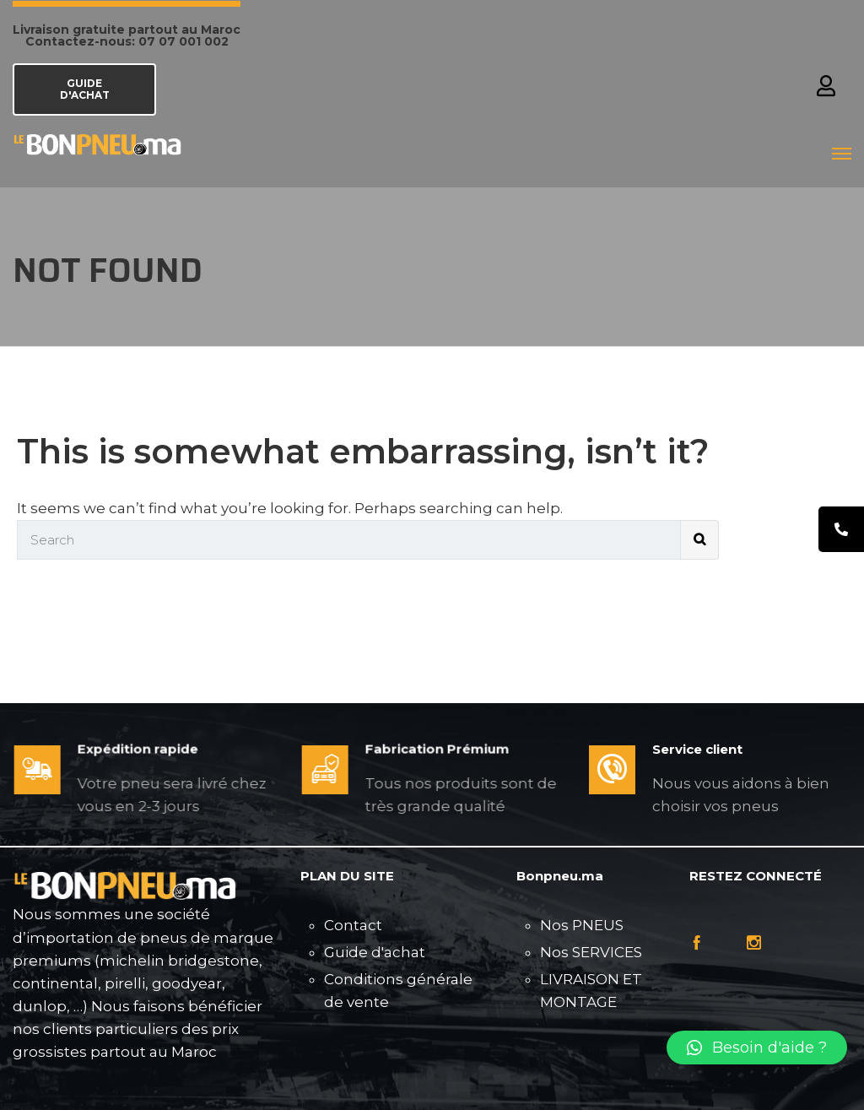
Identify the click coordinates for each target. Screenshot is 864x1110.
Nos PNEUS (582, 925)
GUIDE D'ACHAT (85, 89)
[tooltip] (841, 529)
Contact (353, 925)
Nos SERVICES (591, 952)
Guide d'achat (374, 952)
